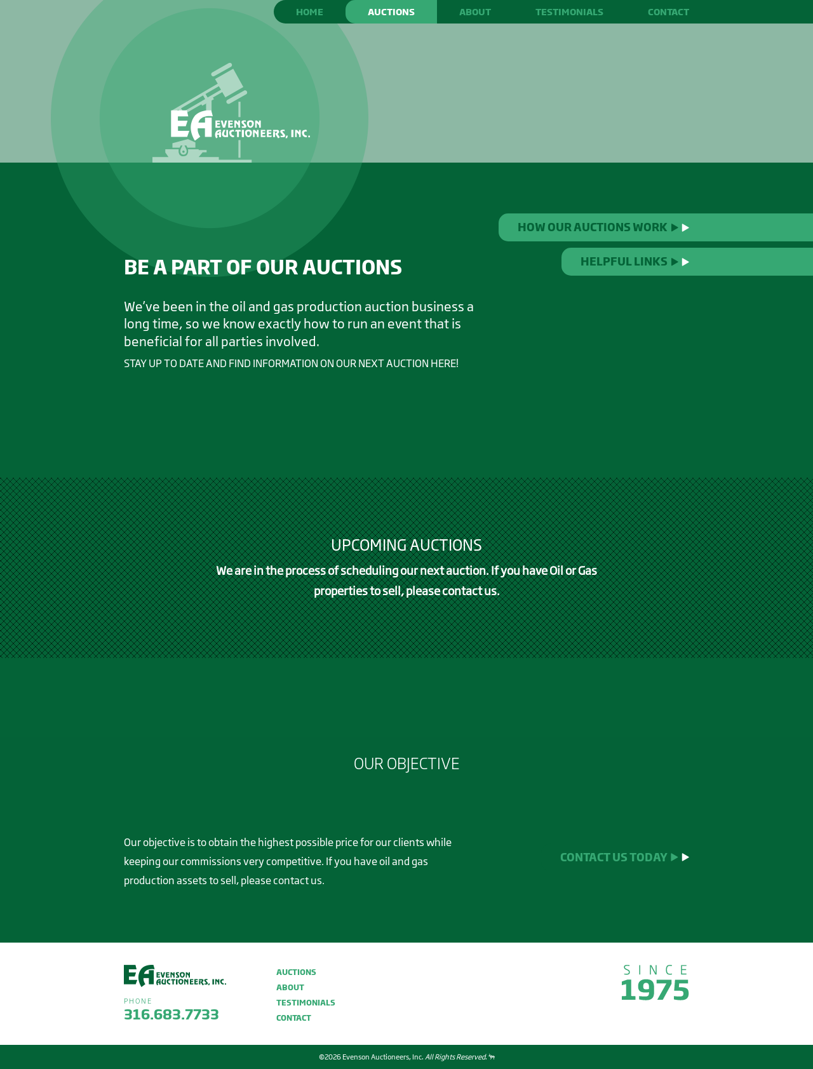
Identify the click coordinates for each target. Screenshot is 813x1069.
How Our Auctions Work (603, 227)
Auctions (391, 11)
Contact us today (624, 857)
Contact (668, 11)
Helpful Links (635, 261)
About (475, 11)
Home (309, 11)
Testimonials (569, 11)
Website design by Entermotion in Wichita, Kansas (491, 1056)
